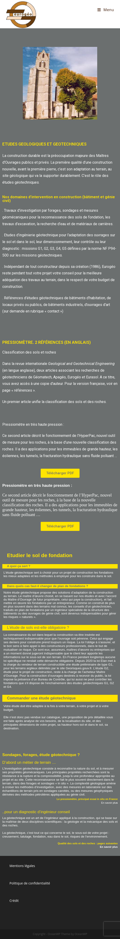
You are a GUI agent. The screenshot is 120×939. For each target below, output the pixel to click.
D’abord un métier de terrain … (29, 762)
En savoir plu (109, 802)
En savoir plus (109, 846)
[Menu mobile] (105, 9)
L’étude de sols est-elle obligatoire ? (38, 627)
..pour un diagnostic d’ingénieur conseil (36, 812)
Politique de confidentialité (30, 883)
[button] (60, 473)
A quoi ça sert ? (18, 566)
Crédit (14, 900)
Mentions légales (22, 866)
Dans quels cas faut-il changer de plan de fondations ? (47, 586)
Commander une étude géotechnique (41, 698)
